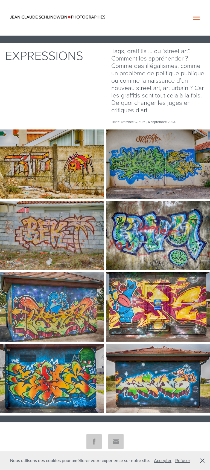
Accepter (162, 460)
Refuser (182, 460)
